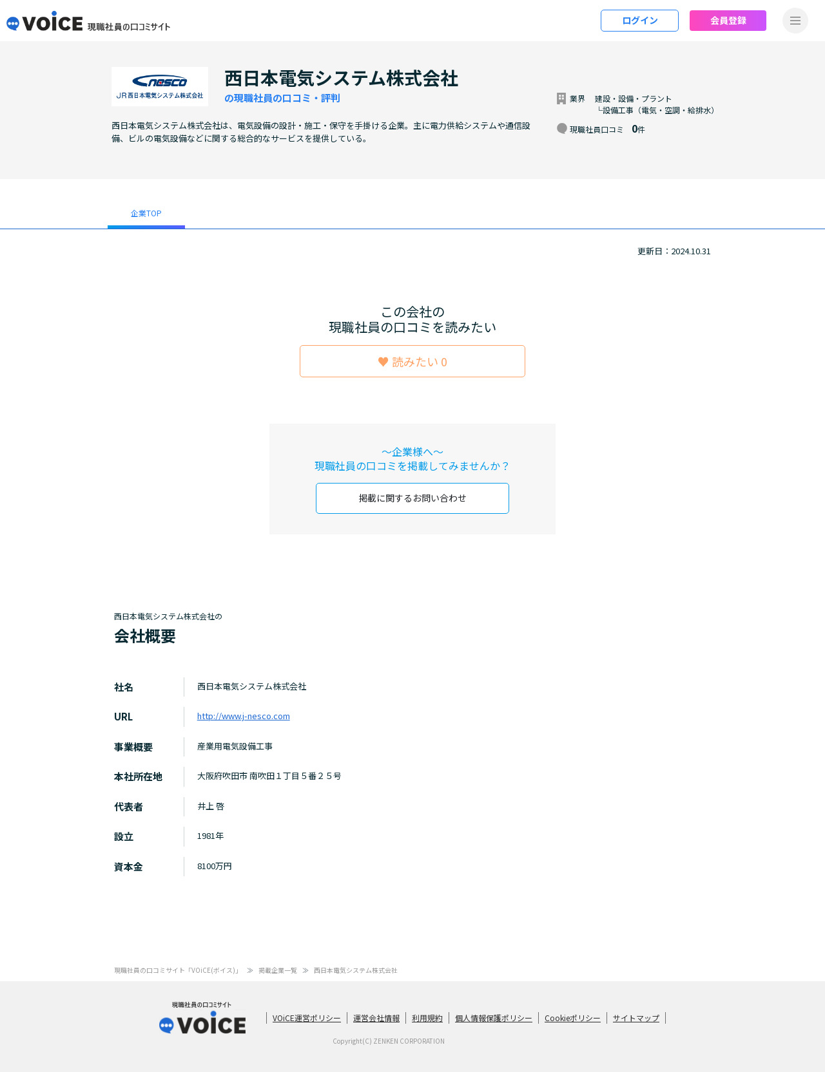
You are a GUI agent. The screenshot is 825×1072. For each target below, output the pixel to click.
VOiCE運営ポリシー (307, 1017)
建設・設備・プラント (633, 98)
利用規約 (427, 1017)
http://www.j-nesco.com (243, 716)
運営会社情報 (376, 1017)
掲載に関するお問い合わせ (412, 497)
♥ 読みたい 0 (412, 361)
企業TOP (146, 212)
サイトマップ (636, 1017)
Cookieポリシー (573, 1017)
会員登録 (728, 20)
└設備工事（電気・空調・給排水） (657, 109)
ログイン (640, 20)
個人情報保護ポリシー (493, 1017)
